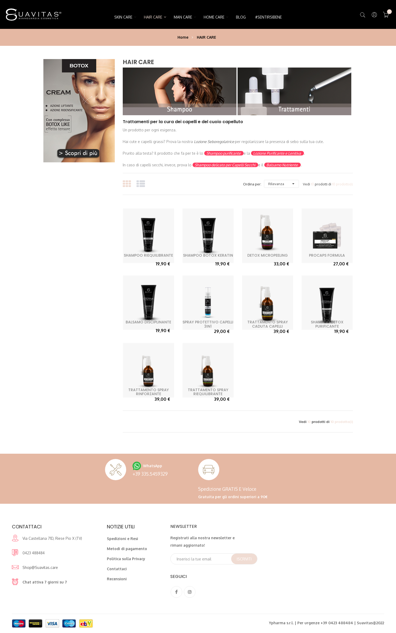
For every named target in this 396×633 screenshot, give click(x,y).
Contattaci (117, 569)
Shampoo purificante (224, 153)
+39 (150, 474)
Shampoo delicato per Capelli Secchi (225, 165)
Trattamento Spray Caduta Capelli (267, 324)
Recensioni (117, 579)
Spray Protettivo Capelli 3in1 (208, 324)
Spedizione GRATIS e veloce (227, 489)
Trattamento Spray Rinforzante (148, 391)
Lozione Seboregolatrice (214, 141)
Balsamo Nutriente (282, 165)
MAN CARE (183, 17)
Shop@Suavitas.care (40, 567)
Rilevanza (276, 184)
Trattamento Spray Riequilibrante (208, 391)
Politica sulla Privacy (126, 558)
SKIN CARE (123, 17)
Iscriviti (244, 559)
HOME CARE (214, 17)
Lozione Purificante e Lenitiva (277, 153)
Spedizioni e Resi (122, 538)
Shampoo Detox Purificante (327, 324)
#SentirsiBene (268, 17)
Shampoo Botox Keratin (208, 255)
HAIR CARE (153, 17)
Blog (241, 17)
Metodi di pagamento (127, 548)
